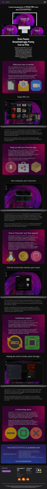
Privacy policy (28, 473)
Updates (18, 473)
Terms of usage (29, 471)
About (18, 471)
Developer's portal (20, 474)
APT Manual (19, 476)
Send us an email (6, 471)
